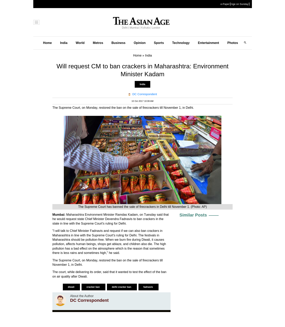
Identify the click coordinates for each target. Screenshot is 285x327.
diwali (71, 287)
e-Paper (224, 4)
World (80, 43)
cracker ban (93, 287)
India (63, 43)
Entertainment (208, 43)
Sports (159, 43)
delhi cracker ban (122, 287)
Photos (232, 43)
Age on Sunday (239, 4)
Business (118, 43)
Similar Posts (193, 215)
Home (47, 43)
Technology (181, 43)
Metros (98, 43)
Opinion (140, 43)
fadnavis (148, 287)
